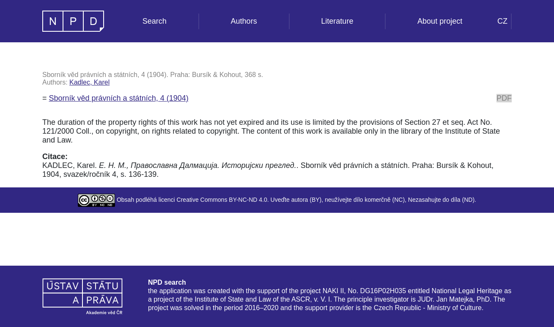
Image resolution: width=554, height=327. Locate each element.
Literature (337, 21)
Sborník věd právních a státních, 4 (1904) (119, 98)
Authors (244, 21)
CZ (502, 21)
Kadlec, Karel (89, 82)
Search (155, 21)
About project (439, 21)
